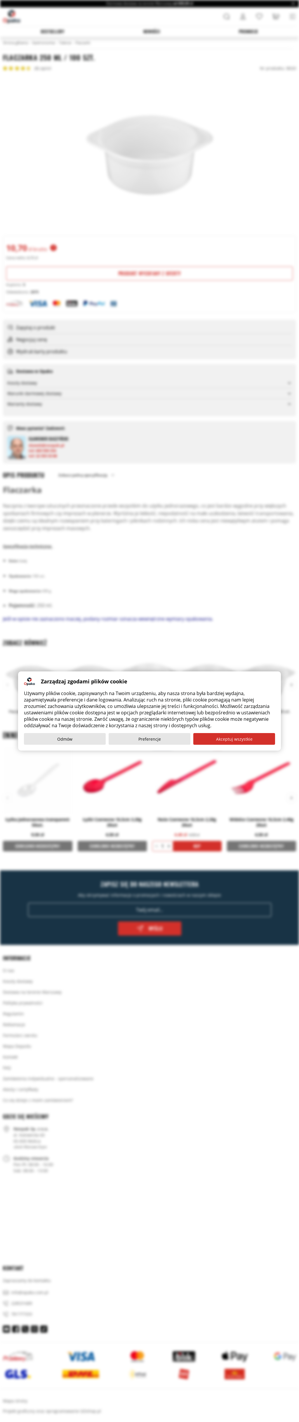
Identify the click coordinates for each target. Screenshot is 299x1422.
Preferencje (149, 739)
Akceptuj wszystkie (234, 739)
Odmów (64, 739)
